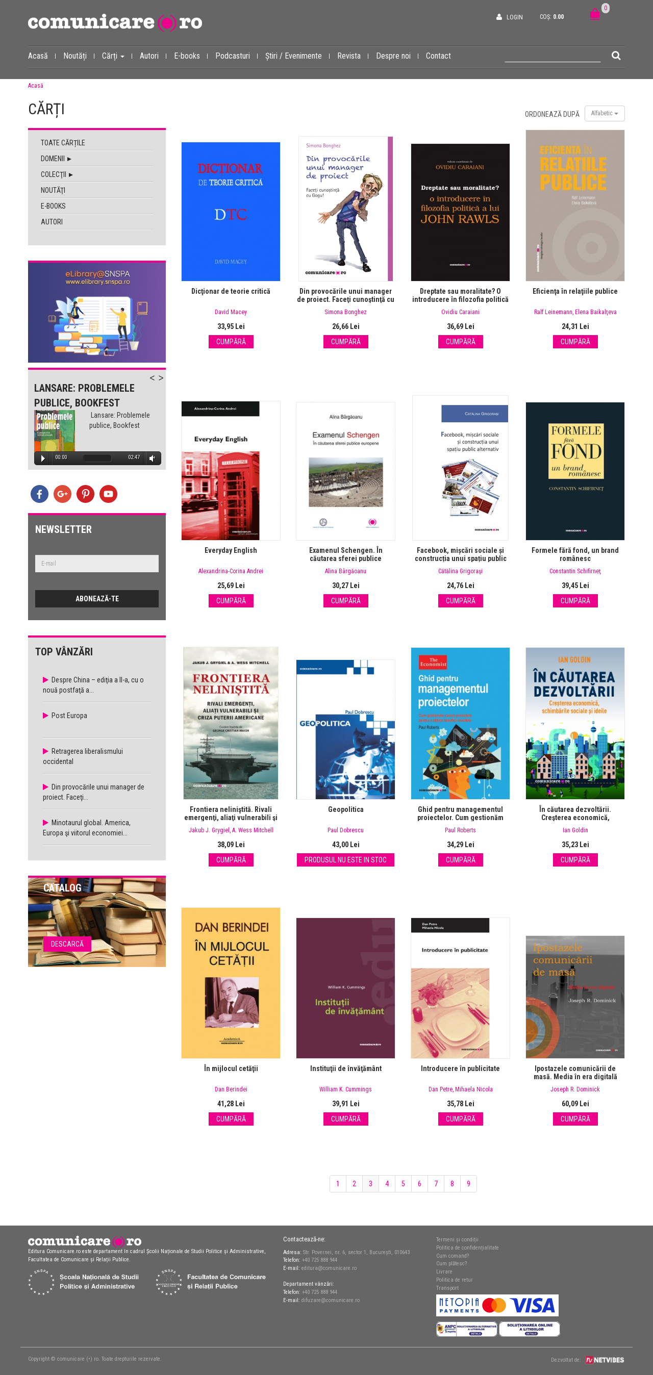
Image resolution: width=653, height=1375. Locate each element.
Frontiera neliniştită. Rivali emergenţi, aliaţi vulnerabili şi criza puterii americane (231, 817)
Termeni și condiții (457, 1239)
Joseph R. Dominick (575, 1089)
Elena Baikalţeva (596, 312)
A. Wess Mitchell (252, 830)
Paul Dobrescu (346, 830)
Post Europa (69, 715)
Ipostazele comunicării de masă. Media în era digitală (575, 1072)
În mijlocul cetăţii (231, 1068)
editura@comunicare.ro (329, 1268)
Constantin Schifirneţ (575, 571)
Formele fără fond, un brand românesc (575, 554)
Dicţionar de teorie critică (230, 291)
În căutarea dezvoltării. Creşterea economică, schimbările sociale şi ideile (575, 817)
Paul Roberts (460, 830)
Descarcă (67, 944)
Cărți (117, 55)
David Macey (231, 312)
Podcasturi (236, 55)
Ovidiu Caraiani (460, 312)
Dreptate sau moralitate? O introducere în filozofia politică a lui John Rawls (460, 299)
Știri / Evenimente (297, 55)
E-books (191, 55)
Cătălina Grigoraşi (460, 571)
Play (43, 458)
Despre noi (397, 55)
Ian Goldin (575, 830)
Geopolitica (346, 809)
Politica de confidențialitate (467, 1247)
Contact (438, 56)
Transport (447, 1288)
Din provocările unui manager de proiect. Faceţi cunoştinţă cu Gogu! (345, 299)
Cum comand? (452, 1256)
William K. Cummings (345, 1089)
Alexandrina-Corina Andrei (230, 571)
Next (166, 383)
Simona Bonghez (345, 312)
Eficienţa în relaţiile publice (575, 291)
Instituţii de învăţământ (346, 1068)
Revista (352, 55)
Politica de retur (454, 1280)
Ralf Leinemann (553, 312)
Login (515, 17)
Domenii (56, 159)
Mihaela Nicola (474, 1089)
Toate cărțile (63, 143)
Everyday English (231, 550)
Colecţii (57, 174)
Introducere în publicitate (460, 1068)
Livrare (444, 1271)
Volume (150, 458)
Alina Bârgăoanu (345, 571)
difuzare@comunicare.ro (331, 1300)
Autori (153, 55)
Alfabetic (604, 113)
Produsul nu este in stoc (346, 860)
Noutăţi (53, 190)
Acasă (42, 55)
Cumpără (231, 342)
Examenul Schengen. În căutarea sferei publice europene (346, 558)
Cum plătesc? (451, 1263)
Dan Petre (441, 1089)
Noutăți (78, 55)
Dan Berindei (231, 1089)
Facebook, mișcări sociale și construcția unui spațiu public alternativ (461, 558)
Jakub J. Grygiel (209, 830)
